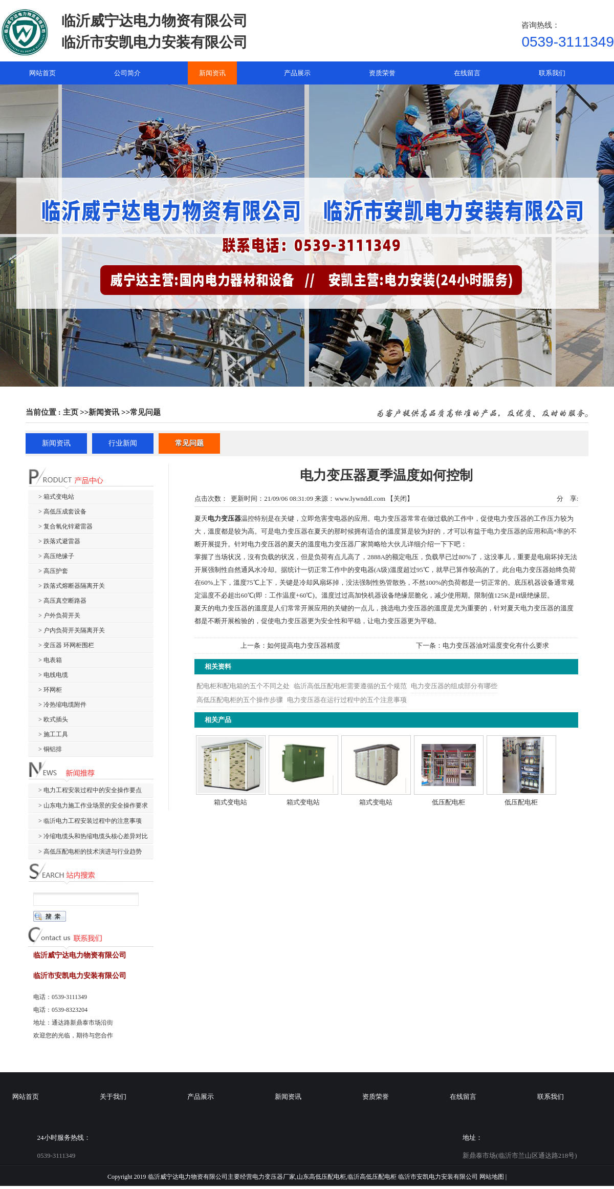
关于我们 (113, 1096)
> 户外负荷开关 (59, 615)
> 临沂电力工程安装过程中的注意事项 (90, 820)
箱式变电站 (230, 802)
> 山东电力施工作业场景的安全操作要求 (93, 805)
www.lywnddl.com (360, 498)
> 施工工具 (53, 734)
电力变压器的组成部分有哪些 (454, 686)
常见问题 (145, 412)
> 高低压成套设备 (62, 511)
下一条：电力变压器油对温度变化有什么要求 (482, 645)
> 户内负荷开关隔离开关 (71, 630)
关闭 (400, 498)
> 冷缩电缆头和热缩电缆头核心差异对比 (93, 836)
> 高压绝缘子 (56, 556)
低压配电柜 (448, 802)
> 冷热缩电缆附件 (62, 704)
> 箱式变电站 (56, 496)
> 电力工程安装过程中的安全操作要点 (90, 790)
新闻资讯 (104, 412)
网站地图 (491, 1176)
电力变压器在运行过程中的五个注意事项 (347, 700)
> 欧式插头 (53, 719)
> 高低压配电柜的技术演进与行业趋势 (90, 851)
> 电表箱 (50, 660)
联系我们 (550, 1096)
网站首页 (25, 1096)
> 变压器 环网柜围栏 (66, 645)
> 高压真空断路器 (62, 600)
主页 (70, 412)
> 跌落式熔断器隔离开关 (71, 585)
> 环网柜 (50, 689)
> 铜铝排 (50, 749)
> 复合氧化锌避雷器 (65, 526)
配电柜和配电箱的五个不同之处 (243, 686)
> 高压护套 (53, 571)
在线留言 (463, 1096)
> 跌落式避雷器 (59, 541)
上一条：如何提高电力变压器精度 (290, 645)
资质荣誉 (375, 1096)
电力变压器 (224, 518)
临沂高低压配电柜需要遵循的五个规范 (350, 686)
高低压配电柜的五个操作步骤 (239, 700)
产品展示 (200, 1096)
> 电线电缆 (53, 674)
